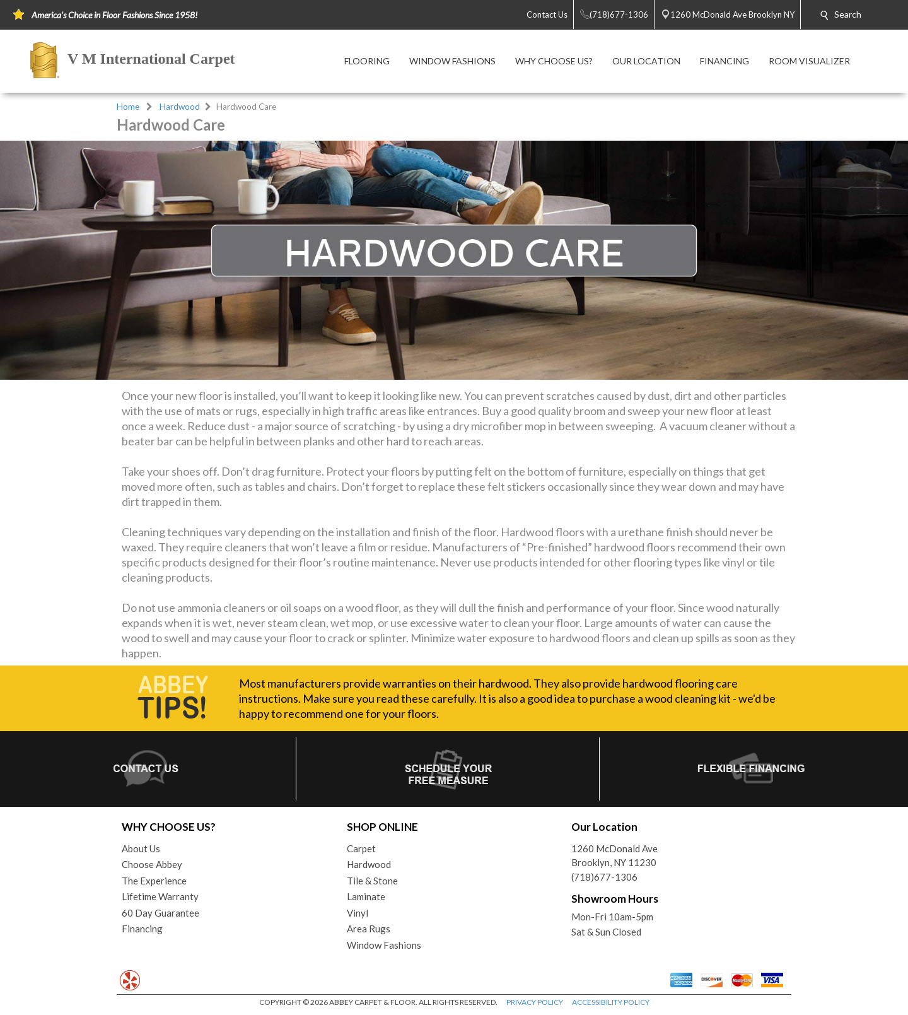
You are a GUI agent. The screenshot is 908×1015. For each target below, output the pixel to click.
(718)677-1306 (604, 877)
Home (128, 107)
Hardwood (180, 107)
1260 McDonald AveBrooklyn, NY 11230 (614, 856)
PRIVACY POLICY (534, 1002)
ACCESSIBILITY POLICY (610, 1002)
